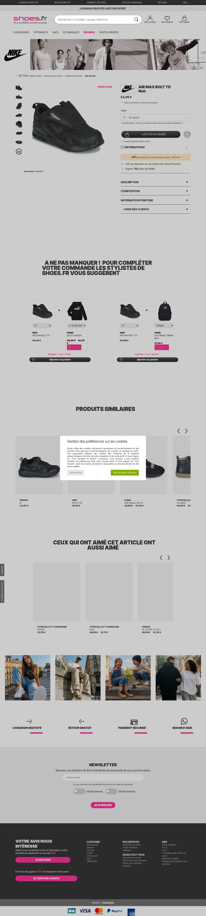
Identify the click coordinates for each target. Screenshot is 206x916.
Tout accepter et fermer (124, 472)
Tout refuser (76, 472)
